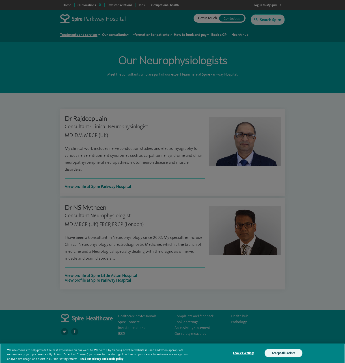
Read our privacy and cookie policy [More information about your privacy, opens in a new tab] (101, 360)
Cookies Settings (243, 354)
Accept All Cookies (283, 354)
